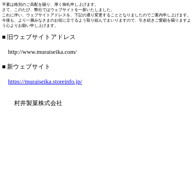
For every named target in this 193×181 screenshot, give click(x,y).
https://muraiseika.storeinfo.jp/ (45, 81)
